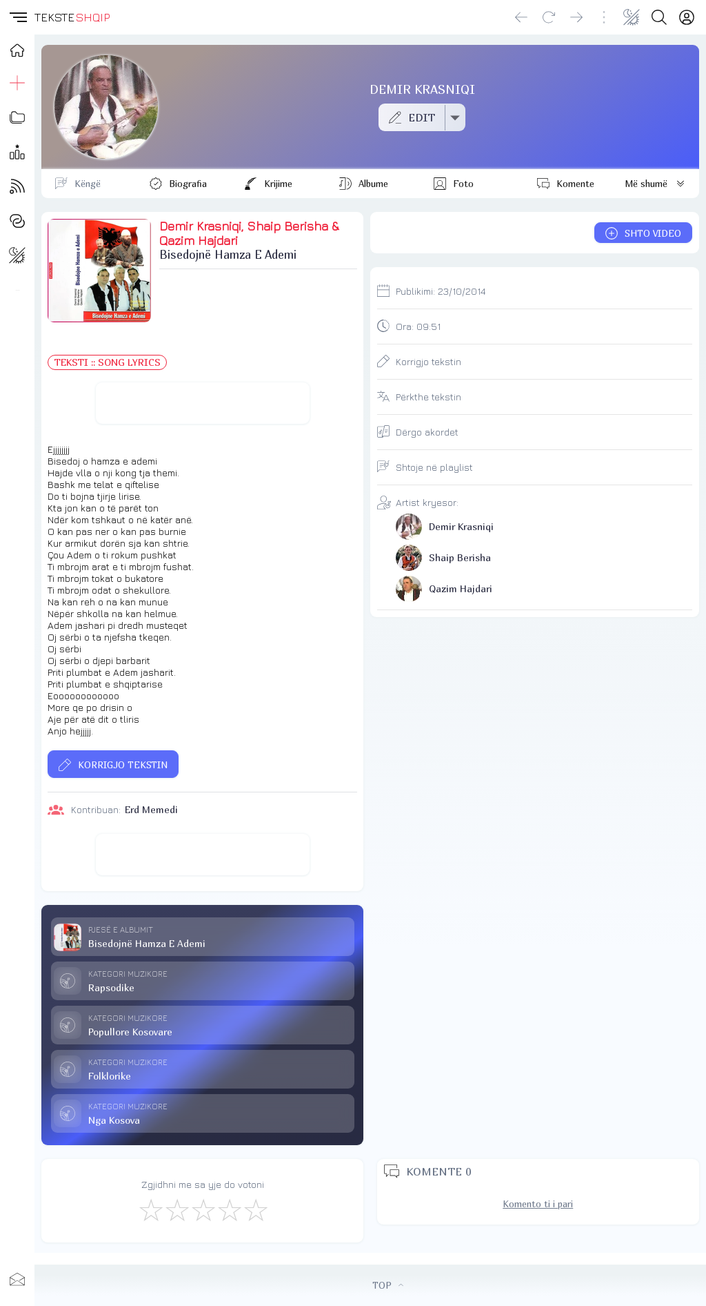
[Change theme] (631, 17)
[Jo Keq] (176, 1209)
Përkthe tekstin (428, 396)
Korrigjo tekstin (428, 361)
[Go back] (521, 17)
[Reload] (549, 17)
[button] (17, 17)
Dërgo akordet (427, 432)
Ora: (418, 326)
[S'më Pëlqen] (150, 1209)
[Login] (686, 17)
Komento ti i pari (538, 1203)
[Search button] (659, 17)
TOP (387, 1285)
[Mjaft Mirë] (229, 1209)
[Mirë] (203, 1209)
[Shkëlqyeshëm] (255, 1209)
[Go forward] (576, 17)
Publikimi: (440, 291)
